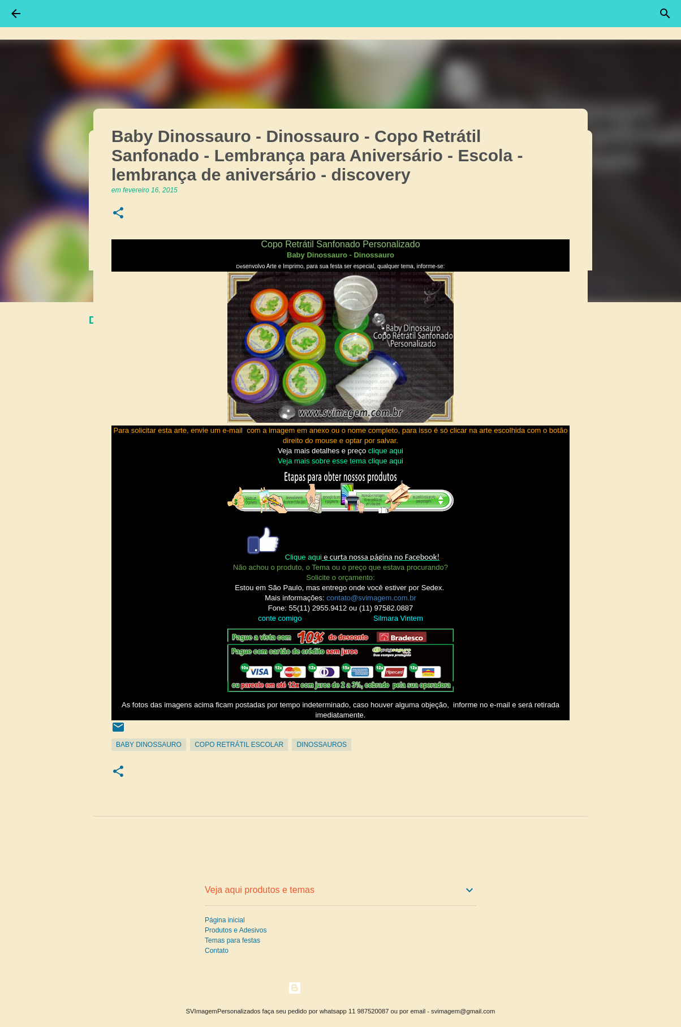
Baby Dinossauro (149, 745)
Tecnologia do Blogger (341, 987)
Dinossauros (321, 745)
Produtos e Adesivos (235, 930)
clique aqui (385, 450)
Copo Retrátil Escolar (239, 745)
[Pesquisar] (665, 13)
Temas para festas (232, 940)
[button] (118, 213)
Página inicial (225, 920)
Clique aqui (303, 557)
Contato (217, 951)
